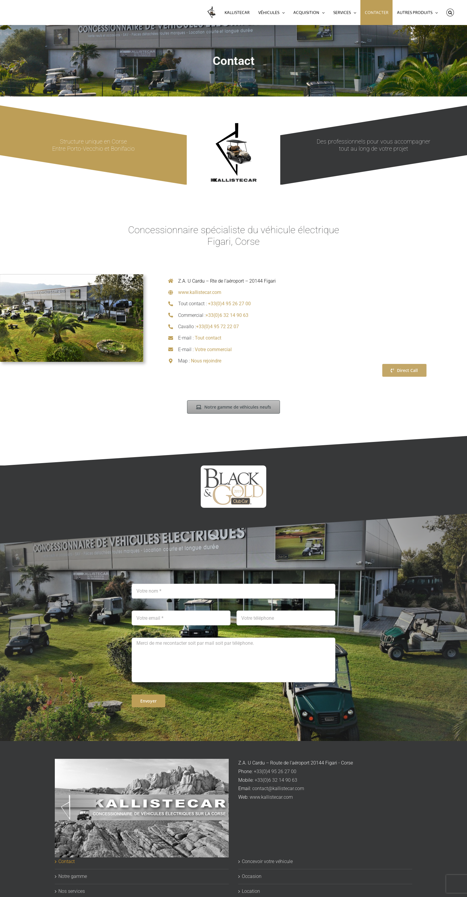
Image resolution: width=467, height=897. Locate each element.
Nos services (71, 891)
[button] (450, 12)
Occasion (251, 876)
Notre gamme (72, 876)
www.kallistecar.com (199, 292)
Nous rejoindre (206, 361)
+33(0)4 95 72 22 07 (217, 326)
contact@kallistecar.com (278, 788)
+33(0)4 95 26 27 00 (229, 303)
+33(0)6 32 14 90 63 (227, 315)
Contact (66, 861)
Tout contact (208, 338)
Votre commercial (213, 349)
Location (251, 891)
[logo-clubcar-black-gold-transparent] (233, 486)
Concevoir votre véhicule (267, 861)
